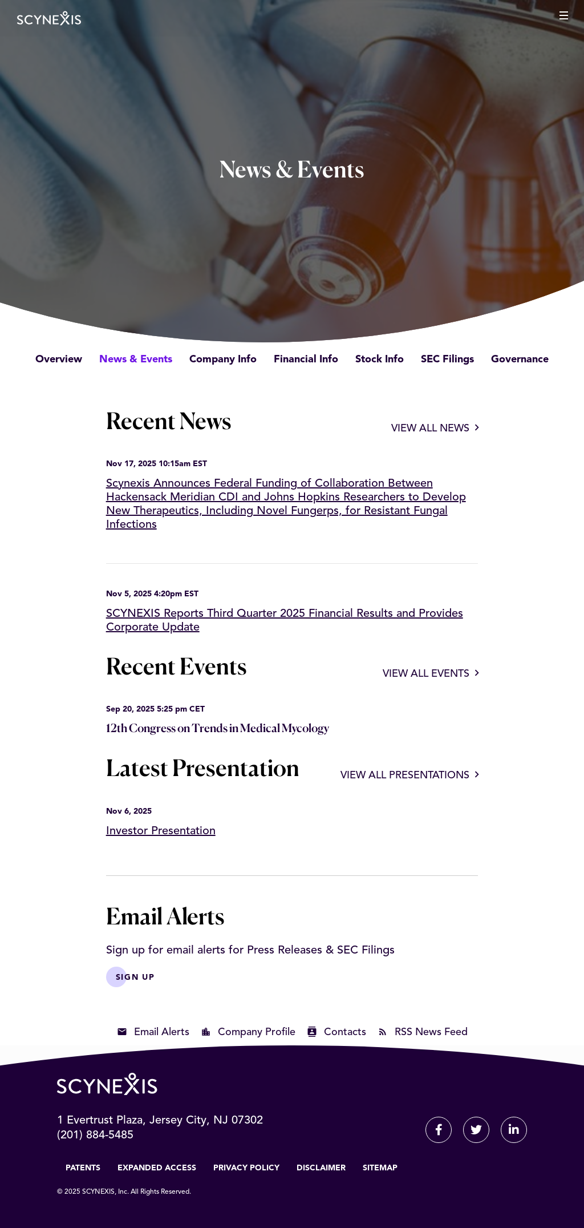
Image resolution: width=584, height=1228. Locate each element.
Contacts (345, 1032)
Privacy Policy (246, 1168)
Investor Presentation (161, 831)
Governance (520, 359)
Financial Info (306, 359)
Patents (83, 1168)
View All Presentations (404, 775)
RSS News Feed (431, 1032)
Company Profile (256, 1032)
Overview (58, 359)
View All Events (426, 674)
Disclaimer (321, 1168)
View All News (430, 428)
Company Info (223, 359)
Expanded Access (156, 1168)
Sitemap (380, 1168)
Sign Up (135, 977)
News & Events (135, 359)
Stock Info (379, 359)
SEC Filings (447, 359)
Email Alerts (161, 1032)
